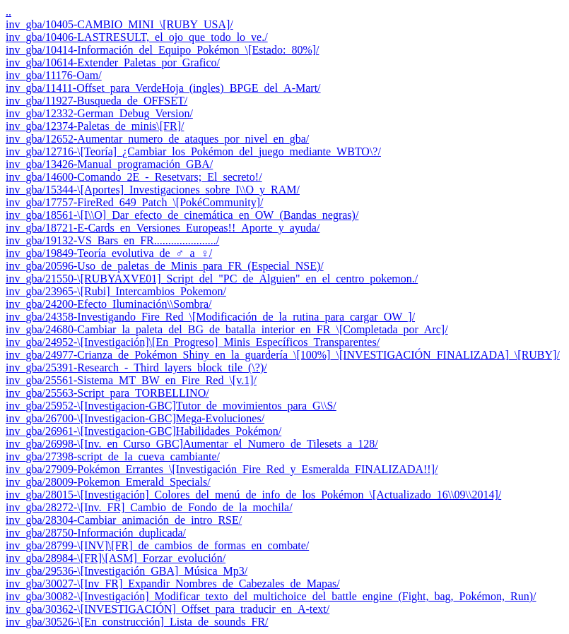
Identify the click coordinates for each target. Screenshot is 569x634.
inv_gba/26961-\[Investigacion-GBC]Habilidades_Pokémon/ (143, 431)
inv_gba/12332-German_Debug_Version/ (99, 113)
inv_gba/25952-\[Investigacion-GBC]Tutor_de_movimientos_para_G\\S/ (171, 406)
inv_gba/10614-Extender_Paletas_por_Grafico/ (113, 62)
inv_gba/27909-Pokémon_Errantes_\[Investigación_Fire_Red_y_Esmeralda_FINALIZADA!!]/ (222, 469)
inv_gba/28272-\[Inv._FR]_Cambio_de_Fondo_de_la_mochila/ (149, 507)
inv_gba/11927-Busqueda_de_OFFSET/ (96, 101)
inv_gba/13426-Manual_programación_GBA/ (109, 164)
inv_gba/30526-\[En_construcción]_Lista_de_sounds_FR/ (137, 622)
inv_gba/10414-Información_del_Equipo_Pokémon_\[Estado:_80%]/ (162, 50)
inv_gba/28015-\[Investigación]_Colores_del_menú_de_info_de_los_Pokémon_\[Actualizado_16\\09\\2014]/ (253, 495)
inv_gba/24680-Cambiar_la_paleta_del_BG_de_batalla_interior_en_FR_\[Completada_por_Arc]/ (227, 329)
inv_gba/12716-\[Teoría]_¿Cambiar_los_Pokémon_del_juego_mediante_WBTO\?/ (193, 151)
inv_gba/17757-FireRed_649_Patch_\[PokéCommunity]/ (134, 202)
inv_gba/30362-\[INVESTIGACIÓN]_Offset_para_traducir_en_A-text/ (167, 609)
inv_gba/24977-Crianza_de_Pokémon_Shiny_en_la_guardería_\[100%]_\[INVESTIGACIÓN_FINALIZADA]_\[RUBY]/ (283, 355)
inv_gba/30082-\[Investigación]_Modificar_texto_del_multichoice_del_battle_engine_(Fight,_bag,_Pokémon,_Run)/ (271, 596)
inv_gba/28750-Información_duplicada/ (96, 533)
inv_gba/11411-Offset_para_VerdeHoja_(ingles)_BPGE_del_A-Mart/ (163, 88)
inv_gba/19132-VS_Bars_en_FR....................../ (112, 240)
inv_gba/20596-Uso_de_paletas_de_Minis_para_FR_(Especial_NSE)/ (165, 266)
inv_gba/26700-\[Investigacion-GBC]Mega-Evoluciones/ (135, 418)
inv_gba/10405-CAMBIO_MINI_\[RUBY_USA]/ (119, 24)
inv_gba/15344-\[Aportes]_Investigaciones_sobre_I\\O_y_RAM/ (153, 190)
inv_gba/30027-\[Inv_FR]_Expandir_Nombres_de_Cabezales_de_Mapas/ (173, 584)
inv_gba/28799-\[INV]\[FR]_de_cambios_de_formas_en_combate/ (157, 545)
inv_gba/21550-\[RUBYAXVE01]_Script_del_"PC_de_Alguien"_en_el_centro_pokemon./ (212, 279)
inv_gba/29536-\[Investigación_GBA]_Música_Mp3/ (126, 571)
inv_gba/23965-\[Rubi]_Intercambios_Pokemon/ (116, 291)
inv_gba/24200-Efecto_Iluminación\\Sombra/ (109, 304)
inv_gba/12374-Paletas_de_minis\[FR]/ (95, 126)
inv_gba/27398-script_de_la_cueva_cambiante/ (113, 456)
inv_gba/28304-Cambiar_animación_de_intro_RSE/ (124, 520)
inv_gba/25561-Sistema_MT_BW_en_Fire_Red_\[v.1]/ (131, 380)
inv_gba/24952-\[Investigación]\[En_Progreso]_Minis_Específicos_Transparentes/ (193, 342)
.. (8, 12)
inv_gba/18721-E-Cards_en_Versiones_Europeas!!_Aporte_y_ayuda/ (162, 228)
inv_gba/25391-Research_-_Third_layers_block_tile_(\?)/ (136, 367)
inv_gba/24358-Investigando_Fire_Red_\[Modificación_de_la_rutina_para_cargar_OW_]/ (210, 317)
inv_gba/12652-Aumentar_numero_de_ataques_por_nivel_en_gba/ (157, 139)
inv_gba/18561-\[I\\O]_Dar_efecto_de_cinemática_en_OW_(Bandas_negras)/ (182, 215)
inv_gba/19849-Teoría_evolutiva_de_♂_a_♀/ (109, 253)
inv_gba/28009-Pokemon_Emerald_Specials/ (108, 482)
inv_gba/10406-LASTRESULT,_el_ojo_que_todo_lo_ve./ (137, 37)
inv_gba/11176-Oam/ (54, 75)
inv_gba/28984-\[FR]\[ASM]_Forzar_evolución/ (115, 558)
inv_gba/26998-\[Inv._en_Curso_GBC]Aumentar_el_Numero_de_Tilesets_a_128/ (192, 444)
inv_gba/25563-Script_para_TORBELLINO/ (107, 393)
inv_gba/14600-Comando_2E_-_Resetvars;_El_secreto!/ (134, 177)
